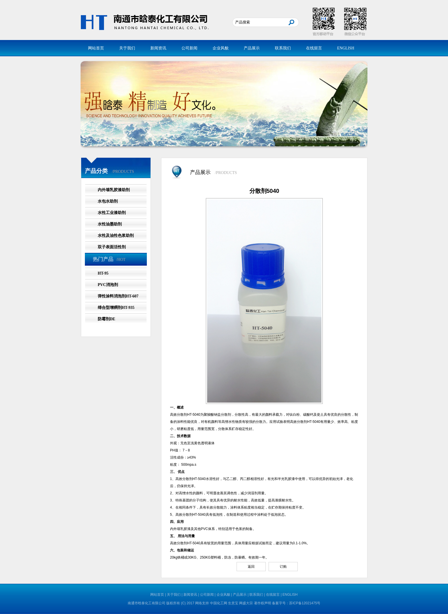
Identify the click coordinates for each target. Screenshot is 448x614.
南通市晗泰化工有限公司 (146, 603)
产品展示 (252, 48)
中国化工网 (218, 603)
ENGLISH (345, 48)
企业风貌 (221, 48)
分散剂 (182, 415)
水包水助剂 (108, 201)
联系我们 (283, 48)
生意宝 (233, 603)
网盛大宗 (246, 603)
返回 (251, 567)
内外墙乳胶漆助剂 (114, 190)
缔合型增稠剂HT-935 (116, 307)
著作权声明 (262, 603)
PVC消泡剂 (108, 285)
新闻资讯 (158, 48)
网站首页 (96, 48)
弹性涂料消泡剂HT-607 (118, 296)
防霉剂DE (106, 319)
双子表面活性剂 (112, 247)
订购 (283, 567)
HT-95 (103, 273)
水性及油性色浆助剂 (116, 235)
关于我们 (127, 48)
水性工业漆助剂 (112, 213)
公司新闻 (189, 48)
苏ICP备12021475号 (304, 603)
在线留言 (314, 48)
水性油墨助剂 (110, 224)
